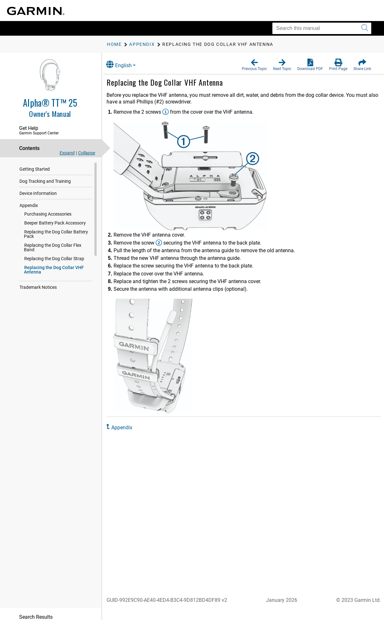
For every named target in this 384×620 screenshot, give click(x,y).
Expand (67, 152)
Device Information (38, 193)
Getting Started (34, 169)
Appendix (28, 205)
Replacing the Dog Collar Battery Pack (56, 234)
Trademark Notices (38, 282)
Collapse (86, 152)
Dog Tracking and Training (45, 181)
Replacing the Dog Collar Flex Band (58, 245)
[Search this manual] (321, 28)
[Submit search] (364, 28)
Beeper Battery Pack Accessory (55, 222)
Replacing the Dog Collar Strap (54, 254)
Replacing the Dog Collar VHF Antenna (54, 265)
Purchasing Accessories (47, 214)
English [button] (126, 64)
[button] (254, 65)
